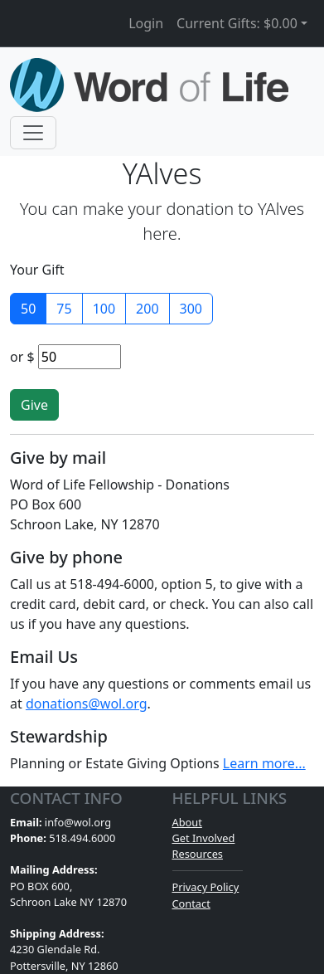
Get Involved (203, 837)
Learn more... (264, 763)
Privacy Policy (205, 886)
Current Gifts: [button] (237, 23)
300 (191, 309)
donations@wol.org (86, 703)
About (187, 822)
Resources (197, 853)
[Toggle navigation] (33, 132)
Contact (191, 903)
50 (28, 309)
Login (145, 23)
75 (63, 309)
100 (104, 309)
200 (147, 309)
